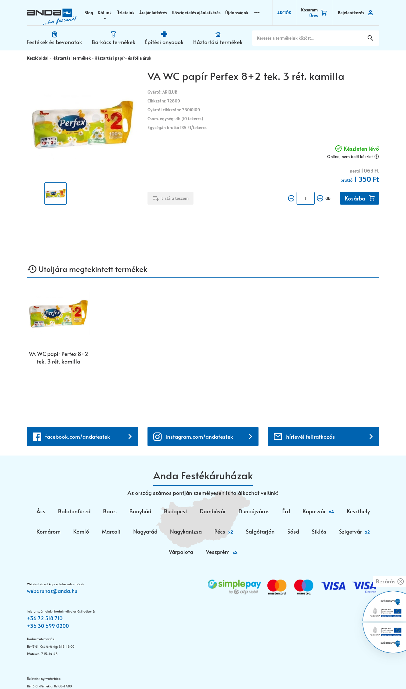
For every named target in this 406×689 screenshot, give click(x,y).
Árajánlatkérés (153, 13)
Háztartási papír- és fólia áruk (123, 58)
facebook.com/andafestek (77, 393)
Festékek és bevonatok (54, 42)
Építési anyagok (164, 42)
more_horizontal (257, 12)
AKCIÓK (284, 13)
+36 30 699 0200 (48, 582)
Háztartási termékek (218, 42)
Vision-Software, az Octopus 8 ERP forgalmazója (102, 672)
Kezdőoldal (38, 58)
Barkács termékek (113, 42)
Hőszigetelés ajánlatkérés (196, 13)
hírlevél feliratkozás (310, 393)
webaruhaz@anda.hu (52, 547)
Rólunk (105, 13)
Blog (88, 13)
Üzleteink (125, 13)
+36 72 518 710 (44, 575)
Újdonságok (236, 13)
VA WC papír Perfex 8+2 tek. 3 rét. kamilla (58, 357)
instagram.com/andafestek (199, 393)
